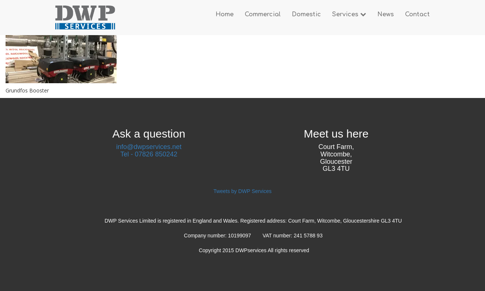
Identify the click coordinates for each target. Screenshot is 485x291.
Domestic (306, 14)
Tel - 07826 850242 (148, 154)
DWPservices (251, 250)
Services (349, 14)
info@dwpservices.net (148, 146)
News (385, 14)
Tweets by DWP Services (243, 191)
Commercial (263, 14)
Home (224, 14)
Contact (417, 14)
